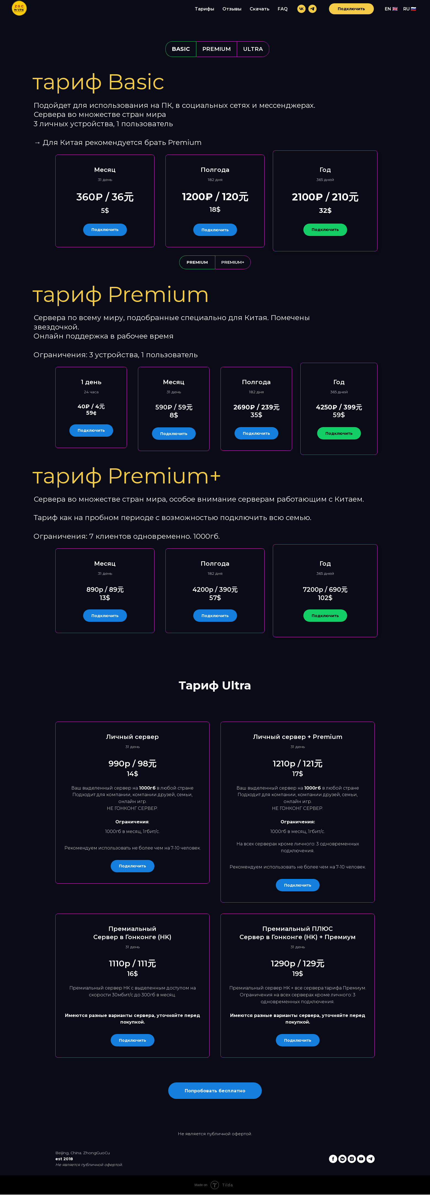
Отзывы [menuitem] (231, 9)
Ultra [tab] (253, 49)
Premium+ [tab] (232, 262)
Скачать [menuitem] (260, 9)
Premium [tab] (216, 49)
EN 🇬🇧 (391, 9)
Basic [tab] (181, 49)
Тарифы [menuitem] (204, 9)
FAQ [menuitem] (283, 9)
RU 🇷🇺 (409, 9)
